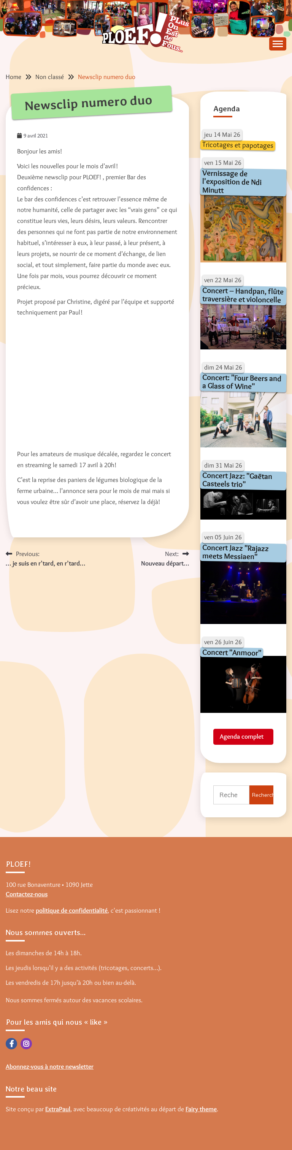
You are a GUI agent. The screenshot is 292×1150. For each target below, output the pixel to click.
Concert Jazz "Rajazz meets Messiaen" (235, 551)
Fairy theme (201, 1109)
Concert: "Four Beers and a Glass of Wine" (242, 381)
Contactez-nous (27, 894)
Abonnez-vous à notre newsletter (50, 1066)
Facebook (11, 1043)
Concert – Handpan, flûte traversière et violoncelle (243, 295)
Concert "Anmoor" (231, 652)
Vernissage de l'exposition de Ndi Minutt (232, 181)
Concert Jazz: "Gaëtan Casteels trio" (237, 479)
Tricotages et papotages (237, 145)
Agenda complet (241, 736)
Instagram (26, 1043)
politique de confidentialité (72, 910)
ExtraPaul (57, 1109)
